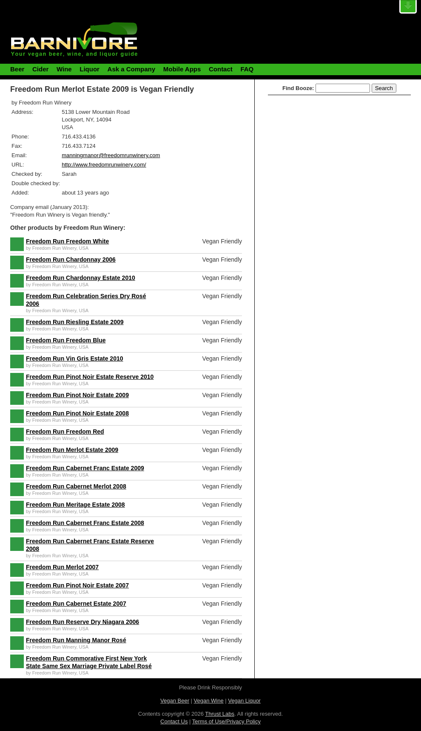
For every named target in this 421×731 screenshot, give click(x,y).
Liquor (90, 69)
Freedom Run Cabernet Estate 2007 (76, 603)
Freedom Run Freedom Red (65, 431)
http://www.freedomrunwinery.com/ (104, 164)
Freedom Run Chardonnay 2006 (71, 259)
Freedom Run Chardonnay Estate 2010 (80, 277)
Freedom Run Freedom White (67, 241)
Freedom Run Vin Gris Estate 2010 (74, 358)
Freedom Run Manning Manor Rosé (76, 640)
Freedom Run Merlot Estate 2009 (72, 449)
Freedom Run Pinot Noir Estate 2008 (77, 413)
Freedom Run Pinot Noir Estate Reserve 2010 (90, 376)
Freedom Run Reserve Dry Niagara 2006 (82, 621)
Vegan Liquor (244, 700)
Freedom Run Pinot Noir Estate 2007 (77, 585)
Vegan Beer (174, 700)
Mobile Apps (182, 69)
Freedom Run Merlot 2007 (62, 567)
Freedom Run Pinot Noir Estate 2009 (77, 395)
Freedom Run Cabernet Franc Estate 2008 (85, 522)
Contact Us (174, 721)
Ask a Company (132, 69)
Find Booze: (298, 88)
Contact (221, 69)
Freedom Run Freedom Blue (65, 340)
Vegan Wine (209, 700)
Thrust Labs (219, 714)
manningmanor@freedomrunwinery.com (111, 155)
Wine (64, 69)
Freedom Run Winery (54, 248)
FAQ (246, 69)
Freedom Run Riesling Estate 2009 (75, 322)
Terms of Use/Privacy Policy (226, 721)
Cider (40, 69)
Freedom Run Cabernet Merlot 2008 (76, 486)
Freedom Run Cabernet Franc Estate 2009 (85, 468)
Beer (17, 69)
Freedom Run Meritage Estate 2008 (75, 504)
